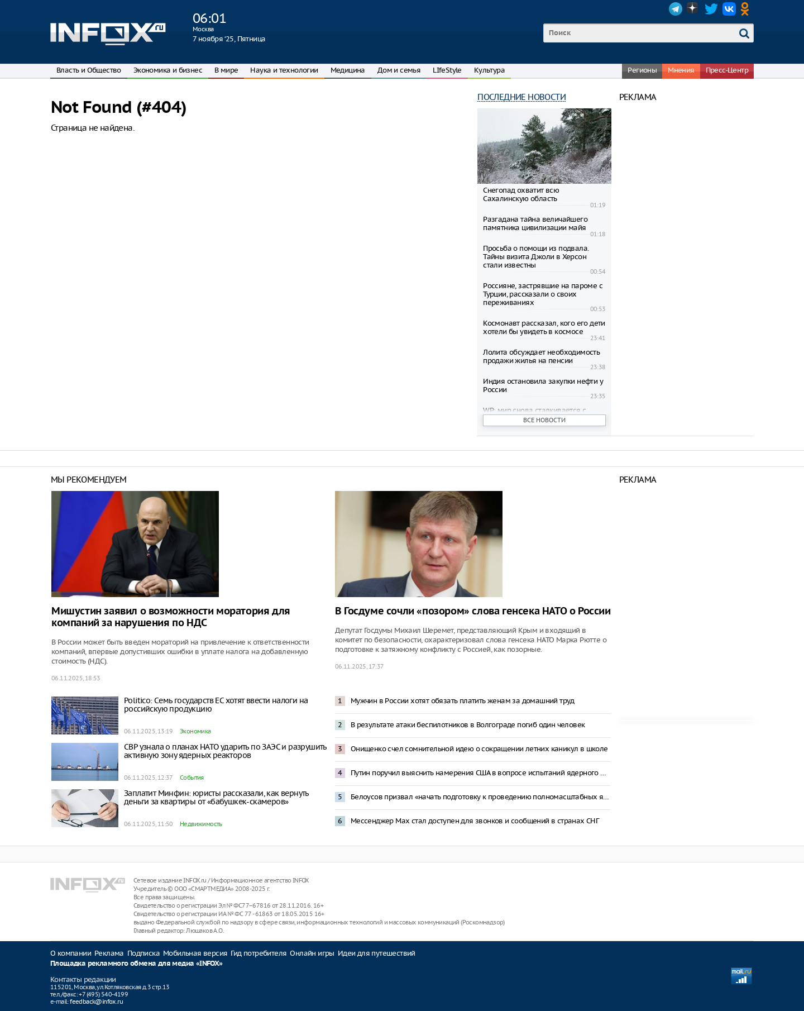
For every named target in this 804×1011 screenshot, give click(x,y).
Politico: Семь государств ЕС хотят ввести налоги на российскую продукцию (216, 704)
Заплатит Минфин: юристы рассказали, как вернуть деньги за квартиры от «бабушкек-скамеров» (216, 797)
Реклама (109, 953)
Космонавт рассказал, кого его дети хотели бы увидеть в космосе (544, 327)
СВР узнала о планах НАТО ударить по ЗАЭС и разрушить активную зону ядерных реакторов (225, 751)
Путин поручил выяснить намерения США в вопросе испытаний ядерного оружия (481, 773)
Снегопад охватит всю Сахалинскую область (521, 194)
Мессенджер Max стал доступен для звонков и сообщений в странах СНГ (475, 821)
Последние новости (521, 97)
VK (729, 9)
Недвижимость (201, 824)
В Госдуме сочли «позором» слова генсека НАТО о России (473, 611)
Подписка (143, 953)
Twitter (711, 9)
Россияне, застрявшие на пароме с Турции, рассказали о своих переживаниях (542, 294)
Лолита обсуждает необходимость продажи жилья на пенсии (541, 356)
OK (747, 9)
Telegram (675, 9)
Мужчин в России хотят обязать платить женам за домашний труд (463, 701)
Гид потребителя (258, 953)
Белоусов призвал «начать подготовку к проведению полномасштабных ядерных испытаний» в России (481, 797)
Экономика (195, 731)
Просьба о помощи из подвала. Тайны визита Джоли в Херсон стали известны (535, 257)
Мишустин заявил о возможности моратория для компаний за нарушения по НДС (170, 617)
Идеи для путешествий (376, 953)
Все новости (544, 420)
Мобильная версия (195, 953)
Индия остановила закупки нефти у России (543, 385)
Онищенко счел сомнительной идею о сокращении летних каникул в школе (479, 749)
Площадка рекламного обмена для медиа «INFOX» (136, 964)
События (192, 777)
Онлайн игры (312, 953)
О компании (70, 953)
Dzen (693, 9)
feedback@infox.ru (96, 1001)
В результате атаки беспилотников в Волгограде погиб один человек (468, 725)
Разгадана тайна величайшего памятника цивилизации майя (535, 223)
